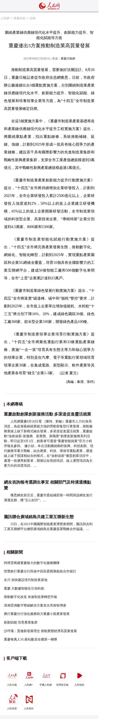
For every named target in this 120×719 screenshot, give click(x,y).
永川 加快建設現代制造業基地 (25, 580)
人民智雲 (12, 701)
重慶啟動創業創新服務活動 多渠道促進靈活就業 (47, 414)
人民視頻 (79, 677)
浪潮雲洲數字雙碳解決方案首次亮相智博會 (35, 605)
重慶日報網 (68, 58)
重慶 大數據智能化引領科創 (24, 588)
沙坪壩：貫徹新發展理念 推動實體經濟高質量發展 (40, 631)
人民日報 (12, 677)
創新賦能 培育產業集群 (21, 622)
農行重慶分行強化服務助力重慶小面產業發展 (37, 614)
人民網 (5, 18)
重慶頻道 (19, 18)
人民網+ (29, 677)
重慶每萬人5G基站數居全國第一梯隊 (30, 639)
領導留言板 (63, 677)
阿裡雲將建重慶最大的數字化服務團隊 (32, 563)
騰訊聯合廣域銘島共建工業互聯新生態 (39, 517)
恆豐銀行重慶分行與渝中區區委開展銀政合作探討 (40, 571)
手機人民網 (46, 677)
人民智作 (29, 701)
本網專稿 (14, 404)
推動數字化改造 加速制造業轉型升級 (30, 597)
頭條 (32, 18)
